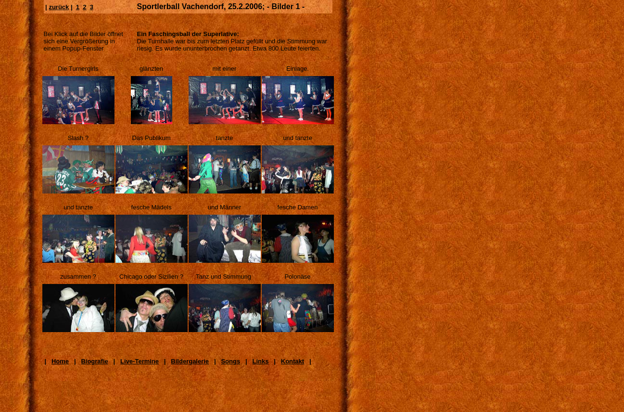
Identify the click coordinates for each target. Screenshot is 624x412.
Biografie (94, 361)
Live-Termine (139, 361)
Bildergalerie (190, 361)
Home (60, 361)
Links (260, 361)
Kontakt (292, 361)
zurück (59, 7)
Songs (230, 361)
